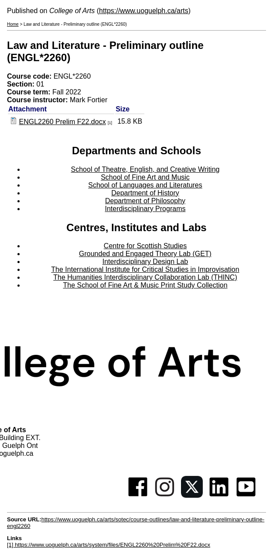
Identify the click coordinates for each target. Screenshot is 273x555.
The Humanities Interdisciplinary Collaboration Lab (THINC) (145, 277)
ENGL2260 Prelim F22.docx (62, 121)
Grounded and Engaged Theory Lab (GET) (145, 253)
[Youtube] (246, 495)
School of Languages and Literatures (145, 185)
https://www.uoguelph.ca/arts (143, 10)
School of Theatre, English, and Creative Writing (145, 169)
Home (13, 24)
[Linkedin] (219, 495)
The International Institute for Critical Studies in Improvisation (145, 269)
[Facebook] (138, 495)
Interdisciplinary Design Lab (145, 261)
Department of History (145, 193)
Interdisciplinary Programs (145, 208)
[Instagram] (165, 495)
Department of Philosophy (145, 201)
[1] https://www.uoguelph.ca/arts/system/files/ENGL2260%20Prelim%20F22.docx (108, 544)
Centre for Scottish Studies (145, 246)
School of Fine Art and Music (145, 177)
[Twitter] (192, 495)
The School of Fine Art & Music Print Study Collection (145, 285)
